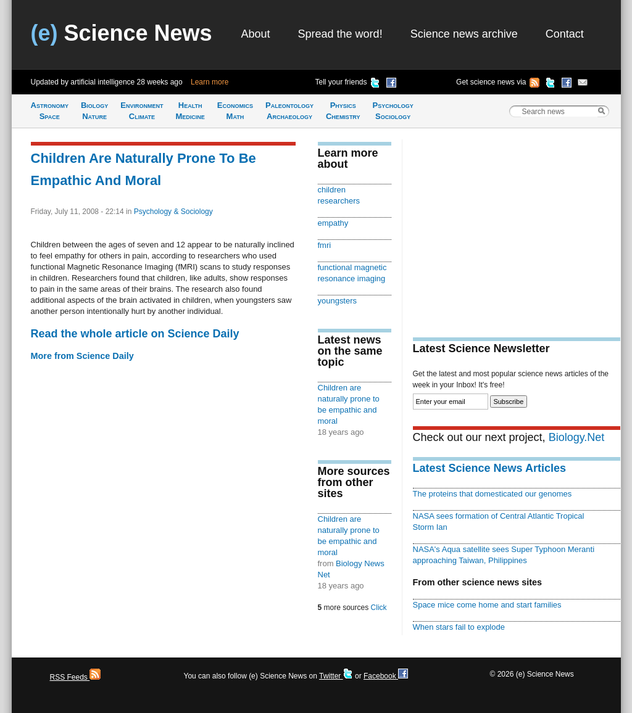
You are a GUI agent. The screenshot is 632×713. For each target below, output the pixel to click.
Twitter (336, 676)
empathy (333, 223)
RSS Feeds (75, 677)
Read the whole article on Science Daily (135, 334)
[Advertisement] (516, 225)
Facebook (386, 676)
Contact (565, 34)
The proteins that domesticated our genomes (492, 493)
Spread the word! (340, 34)
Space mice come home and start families (487, 604)
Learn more (209, 82)
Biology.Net (577, 437)
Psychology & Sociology (173, 211)
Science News (121, 33)
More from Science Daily (82, 356)
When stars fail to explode (459, 627)
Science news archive (464, 34)
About (255, 34)
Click (379, 607)
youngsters (337, 300)
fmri (324, 245)
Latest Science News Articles (489, 468)
